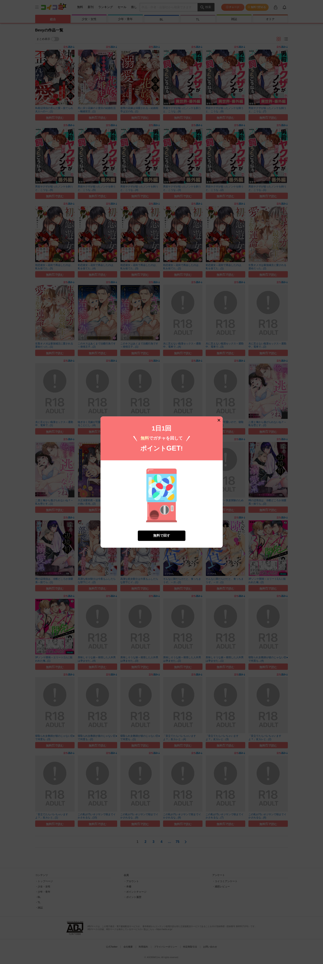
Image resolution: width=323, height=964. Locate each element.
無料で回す (161, 535)
